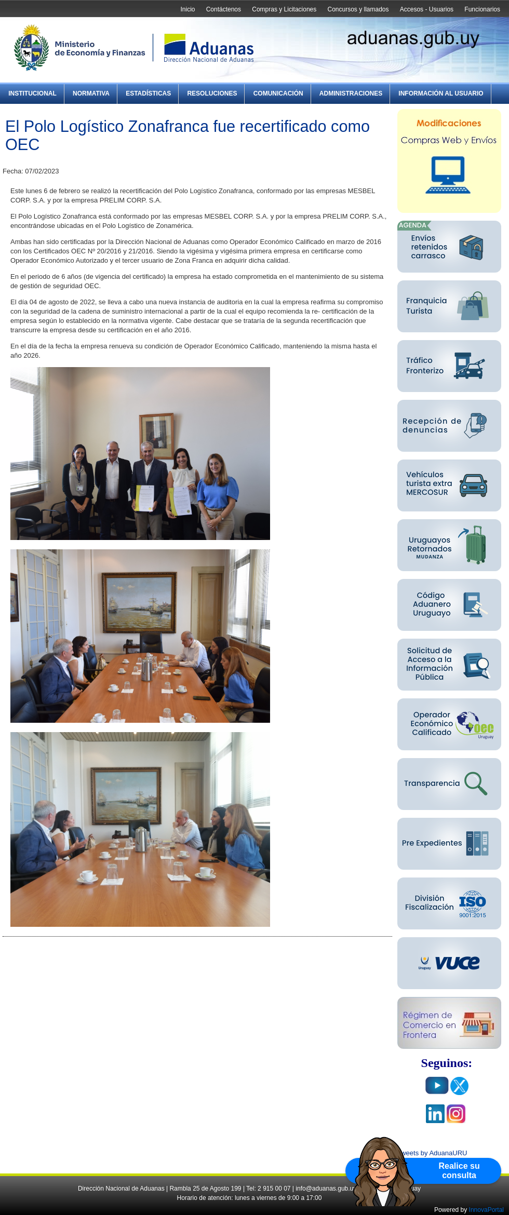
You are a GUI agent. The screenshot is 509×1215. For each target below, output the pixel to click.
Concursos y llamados (358, 9)
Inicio (187, 9)
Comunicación (278, 93)
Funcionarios (482, 9)
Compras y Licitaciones (284, 9)
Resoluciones (212, 93)
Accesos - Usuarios (426, 9)
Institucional (32, 93)
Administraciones (350, 93)
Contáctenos (223, 9)
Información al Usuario (440, 93)
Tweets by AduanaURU (432, 1153)
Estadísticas (148, 93)
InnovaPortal (486, 1209)
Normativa (91, 93)
